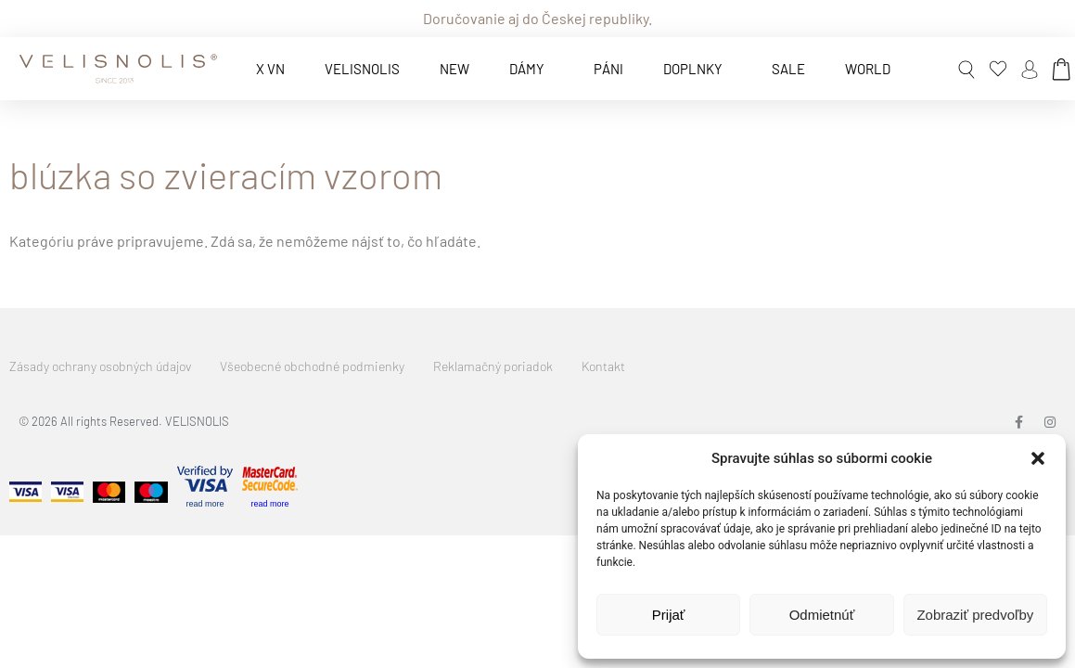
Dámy (531, 68)
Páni (608, 68)
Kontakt (603, 366)
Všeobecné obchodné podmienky (312, 366)
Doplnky (697, 68)
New (454, 68)
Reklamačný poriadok (493, 366)
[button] (1038, 458)
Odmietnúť (822, 615)
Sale (788, 68)
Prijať (668, 615)
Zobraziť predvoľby (974, 615)
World (867, 68)
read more (205, 503)
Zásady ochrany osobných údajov (100, 366)
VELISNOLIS (362, 68)
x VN (270, 68)
